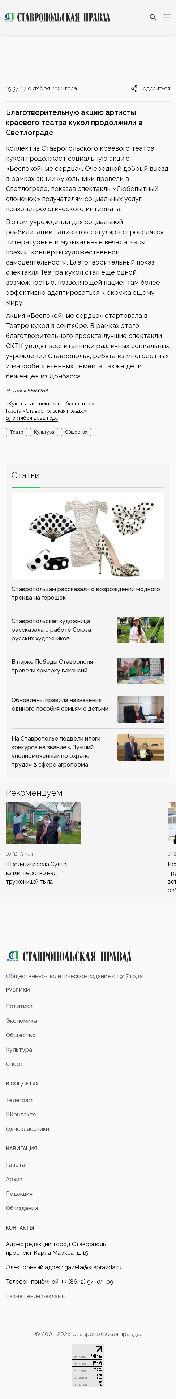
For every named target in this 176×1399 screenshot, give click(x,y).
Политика (19, 1006)
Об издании (22, 1208)
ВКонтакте (21, 1114)
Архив (14, 1179)
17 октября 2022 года (49, 88)
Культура (44, 432)
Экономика (21, 1020)
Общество (76, 432)
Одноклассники (27, 1128)
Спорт (14, 1064)
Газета (15, 1165)
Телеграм (19, 1100)
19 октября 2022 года (32, 418)
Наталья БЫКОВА (27, 391)
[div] (43, 844)
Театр (16, 432)
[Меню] (166, 17)
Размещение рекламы (35, 1296)
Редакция (19, 1193)
